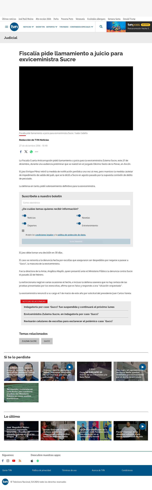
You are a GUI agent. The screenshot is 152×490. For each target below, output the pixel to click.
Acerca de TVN (98, 470)
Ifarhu (56, 19)
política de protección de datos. (72, 235)
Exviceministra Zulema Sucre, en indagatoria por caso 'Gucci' (61, 314)
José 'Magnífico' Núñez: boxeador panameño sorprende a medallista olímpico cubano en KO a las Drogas (20, 432)
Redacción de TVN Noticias (34, 140)
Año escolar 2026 (43, 19)
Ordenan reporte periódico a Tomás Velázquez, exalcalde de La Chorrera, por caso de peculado (57, 373)
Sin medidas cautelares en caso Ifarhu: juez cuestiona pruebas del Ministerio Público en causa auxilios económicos (20, 394)
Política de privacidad (41, 470)
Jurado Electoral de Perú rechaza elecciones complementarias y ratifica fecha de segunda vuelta (56, 433)
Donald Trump (129, 19)
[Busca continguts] (101, 26)
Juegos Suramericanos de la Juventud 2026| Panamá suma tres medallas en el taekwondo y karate (94, 433)
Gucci (47, 341)
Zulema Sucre (29, 341)
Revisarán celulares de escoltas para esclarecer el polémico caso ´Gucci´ (68, 321)
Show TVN (40, 27)
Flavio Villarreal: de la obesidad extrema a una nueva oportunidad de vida (129, 434)
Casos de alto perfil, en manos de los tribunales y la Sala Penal (93, 374)
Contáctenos (127, 470)
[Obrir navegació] (7, 26)
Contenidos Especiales (82, 27)
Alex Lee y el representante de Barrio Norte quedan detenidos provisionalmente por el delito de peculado (130, 373)
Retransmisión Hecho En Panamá (139, 28)
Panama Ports (67, 19)
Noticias (28, 27)
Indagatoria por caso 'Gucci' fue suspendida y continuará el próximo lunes (69, 306)
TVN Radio (63, 27)
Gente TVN (7, 470)
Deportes (52, 27)
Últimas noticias (9, 19)
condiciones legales (44, 235)
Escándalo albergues (96, 19)
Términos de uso (69, 470)
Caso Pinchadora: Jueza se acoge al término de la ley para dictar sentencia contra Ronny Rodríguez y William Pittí (21, 372)
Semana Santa (114, 19)
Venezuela (80, 19)
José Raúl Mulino (26, 19)
